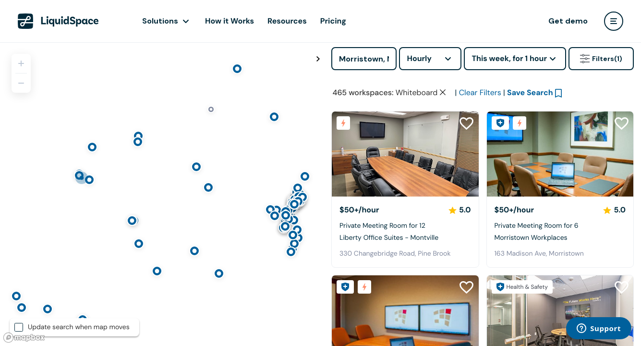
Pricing (333, 21)
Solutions (160, 21)
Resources (287, 21)
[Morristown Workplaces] (560, 154)
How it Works (229, 21)
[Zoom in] (21, 63)
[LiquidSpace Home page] (58, 21)
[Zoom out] (21, 83)
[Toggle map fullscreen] (318, 59)
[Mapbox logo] (24, 337)
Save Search (530, 92)
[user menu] (613, 21)
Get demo (568, 21)
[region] (162, 194)
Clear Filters (480, 92)
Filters (601, 58)
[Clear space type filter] (443, 92)
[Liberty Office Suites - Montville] (405, 154)
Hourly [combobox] (419, 58)
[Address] (364, 58)
